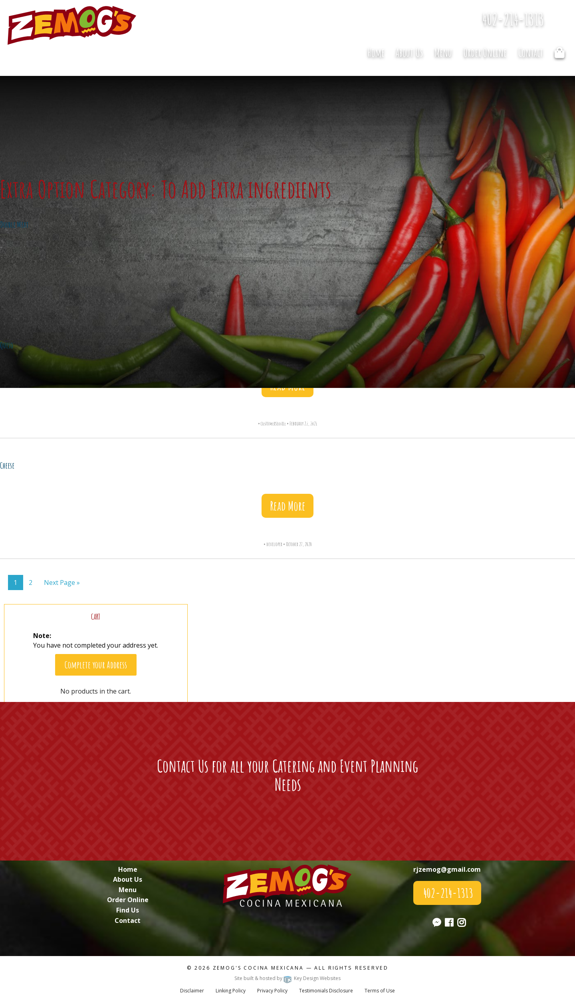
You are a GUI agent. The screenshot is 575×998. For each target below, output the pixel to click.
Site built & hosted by (287, 978)
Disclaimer (192, 990)
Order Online (485, 53)
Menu (443, 53)
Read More (287, 505)
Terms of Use (380, 990)
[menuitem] (375, 52)
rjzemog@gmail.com (447, 869)
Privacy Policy (272, 990)
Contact (530, 53)
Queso (6, 345)
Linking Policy (231, 990)
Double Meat (14, 224)
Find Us (127, 910)
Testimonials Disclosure (326, 990)
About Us (409, 53)
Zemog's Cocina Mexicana (258, 967)
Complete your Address (96, 665)
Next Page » (62, 582)
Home (376, 53)
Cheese (7, 465)
